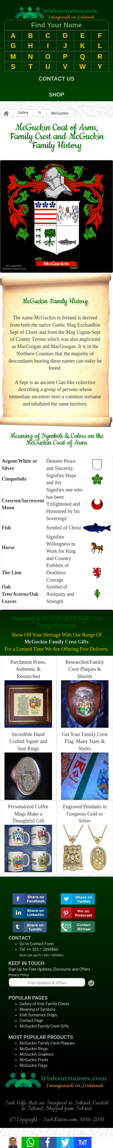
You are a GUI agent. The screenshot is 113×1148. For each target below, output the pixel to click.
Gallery (23, 113)
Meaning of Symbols (37, 1009)
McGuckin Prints (34, 1060)
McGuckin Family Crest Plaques (47, 1043)
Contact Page (31, 1020)
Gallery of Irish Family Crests (44, 1004)
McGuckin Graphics (36, 1054)
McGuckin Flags (34, 1065)
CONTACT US (56, 79)
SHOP (56, 94)
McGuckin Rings (34, 1048)
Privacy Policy (18, 975)
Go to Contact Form (37, 944)
